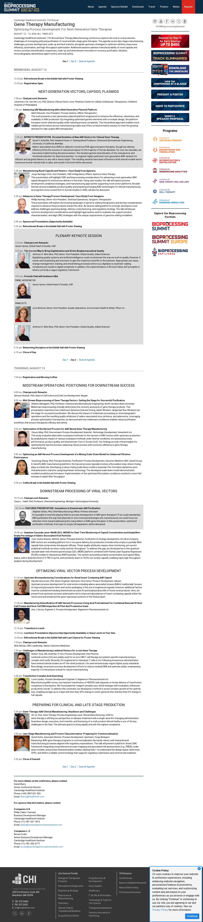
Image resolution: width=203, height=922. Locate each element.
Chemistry (63, 903)
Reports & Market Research (132, 883)
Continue (192, 916)
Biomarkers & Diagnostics (70, 886)
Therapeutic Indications (100, 908)
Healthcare (94, 890)
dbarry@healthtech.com (32, 796)
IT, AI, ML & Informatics (100, 895)
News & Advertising (128, 887)
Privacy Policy (160, 909)
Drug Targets (95, 886)
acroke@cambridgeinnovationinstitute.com (41, 847)
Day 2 (73, 61)
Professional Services (130, 892)
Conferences (125, 878)
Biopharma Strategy (68, 890)
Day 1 (65, 61)
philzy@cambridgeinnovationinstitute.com (41, 825)
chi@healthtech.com (25, 907)
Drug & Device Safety (68, 915)
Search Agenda (87, 61)
